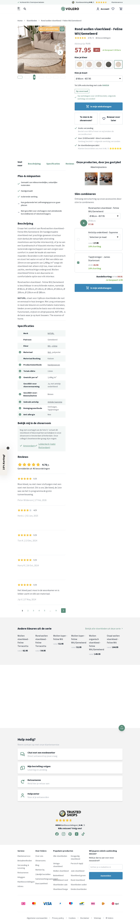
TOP (121, 728)
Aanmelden (106, 875)
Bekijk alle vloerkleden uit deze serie (103, 628)
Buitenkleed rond (60, 880)
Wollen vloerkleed (61, 871)
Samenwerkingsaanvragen (46, 879)
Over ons (39, 856)
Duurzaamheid (41, 883)
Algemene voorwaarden (37, 918)
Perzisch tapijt (77, 863)
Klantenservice (117, 2)
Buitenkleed (58, 875)
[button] (91, 178)
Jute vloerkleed (77, 871)
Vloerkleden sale (60, 884)
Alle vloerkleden (60, 856)
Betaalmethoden (25, 860)
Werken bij (39, 869)
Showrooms (40, 860)
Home (20, 20)
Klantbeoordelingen (26, 881)
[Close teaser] (8, 448)
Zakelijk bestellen (43, 874)
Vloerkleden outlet (79, 884)
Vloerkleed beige (60, 889)
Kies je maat (81, 72)
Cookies (72, 918)
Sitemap (97, 918)
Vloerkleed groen (78, 875)
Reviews (70, 163)
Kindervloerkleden (79, 889)
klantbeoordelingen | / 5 (70, 818)
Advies (20, 886)
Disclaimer (84, 918)
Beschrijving (34, 163)
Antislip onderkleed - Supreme (103, 232)
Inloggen (21, 877)
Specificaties (53, 163)
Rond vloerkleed (78, 880)
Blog (37, 865)
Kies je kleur (81, 57)
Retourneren (23, 872)
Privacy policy (58, 918)
